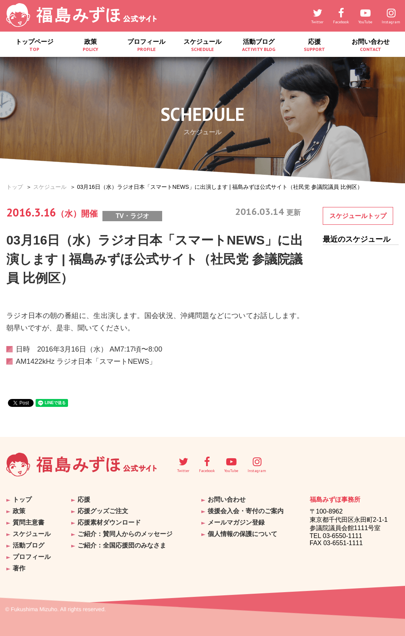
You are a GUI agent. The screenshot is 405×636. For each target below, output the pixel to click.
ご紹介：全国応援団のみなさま (122, 545)
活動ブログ (259, 45)
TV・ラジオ (132, 216)
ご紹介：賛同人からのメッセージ (125, 534)
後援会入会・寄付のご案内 (246, 511)
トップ (14, 187)
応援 (315, 45)
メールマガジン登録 (236, 522)
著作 (19, 568)
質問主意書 (28, 522)
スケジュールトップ (357, 216)
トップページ (34, 45)
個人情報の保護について (242, 534)
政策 (90, 45)
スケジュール (202, 45)
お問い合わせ (371, 45)
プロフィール (146, 45)
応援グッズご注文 (103, 511)
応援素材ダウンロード (109, 522)
